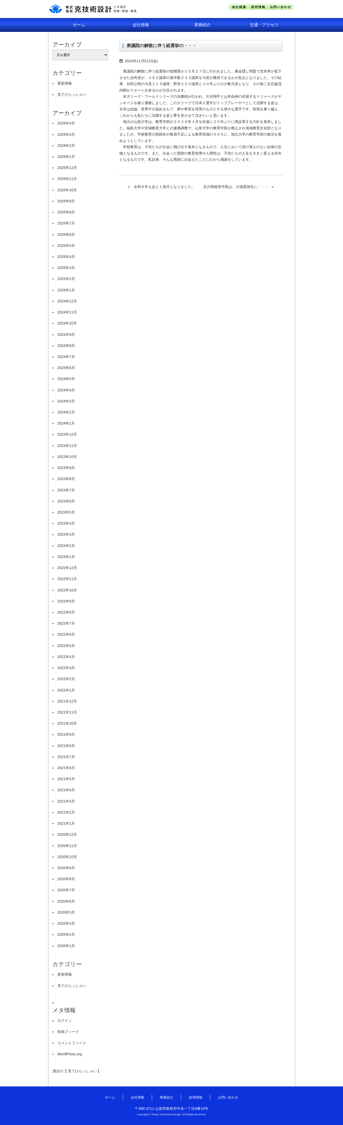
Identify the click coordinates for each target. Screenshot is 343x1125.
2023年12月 (67, 434)
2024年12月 (67, 301)
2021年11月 (67, 712)
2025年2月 (66, 279)
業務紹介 (202, 25)
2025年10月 (67, 190)
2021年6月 (66, 768)
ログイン (64, 1021)
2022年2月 (66, 679)
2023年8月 (66, 479)
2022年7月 (66, 623)
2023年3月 (66, 534)
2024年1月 (66, 423)
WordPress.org (69, 1054)
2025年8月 (66, 212)
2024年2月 (66, 412)
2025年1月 (66, 290)
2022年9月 (66, 601)
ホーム (79, 25)
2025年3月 (66, 268)
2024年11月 (67, 312)
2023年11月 (67, 446)
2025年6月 (66, 234)
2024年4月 (66, 390)
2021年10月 (67, 723)
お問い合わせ (228, 1097)
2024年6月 (66, 368)
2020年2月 (66, 934)
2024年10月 (67, 323)
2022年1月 (66, 690)
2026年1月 (66, 157)
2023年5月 (66, 512)
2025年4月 (66, 257)
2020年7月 (66, 890)
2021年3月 (66, 801)
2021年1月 (66, 823)
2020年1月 (66, 946)
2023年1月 (66, 557)
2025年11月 (67, 179)
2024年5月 (66, 379)
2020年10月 (67, 857)
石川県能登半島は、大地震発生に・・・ (235, 187)
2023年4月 (66, 523)
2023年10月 (67, 457)
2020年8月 (66, 879)
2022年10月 (67, 590)
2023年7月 (66, 490)
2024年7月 (66, 357)
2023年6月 (66, 501)
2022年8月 (66, 612)
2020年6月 (66, 901)
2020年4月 (66, 923)
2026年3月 (66, 134)
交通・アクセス (264, 25)
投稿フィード (68, 1032)
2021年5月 (66, 779)
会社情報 (141, 25)
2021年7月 (66, 757)
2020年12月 (67, 834)
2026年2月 (66, 145)
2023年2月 (66, 546)
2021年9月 (66, 734)
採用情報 (195, 1097)
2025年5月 (66, 246)
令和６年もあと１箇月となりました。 (164, 187)
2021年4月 (66, 790)
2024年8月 (66, 346)
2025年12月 (67, 168)
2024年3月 (66, 401)
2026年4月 (66, 123)
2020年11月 (67, 846)
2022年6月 (66, 634)
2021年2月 (66, 812)
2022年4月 (66, 657)
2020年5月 (66, 912)
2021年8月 (66, 746)
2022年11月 (67, 579)
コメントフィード (71, 1043)
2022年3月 (66, 668)
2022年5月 (66, 646)
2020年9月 (66, 868)
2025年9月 (66, 201)
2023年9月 (66, 468)
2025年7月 (66, 223)
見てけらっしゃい (71, 94)
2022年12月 (67, 568)
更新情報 (64, 83)
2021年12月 (67, 701)
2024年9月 (66, 334)
